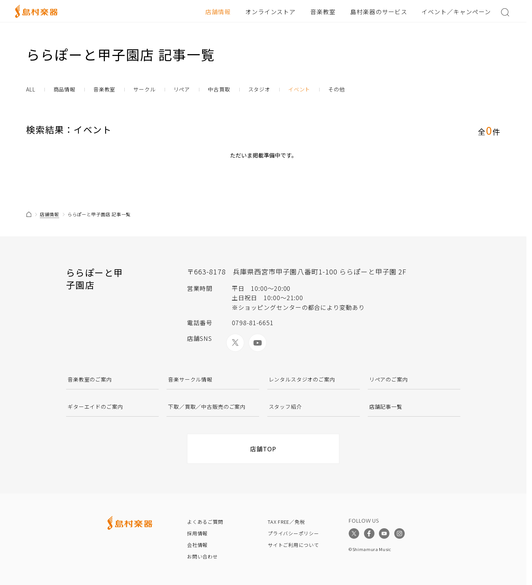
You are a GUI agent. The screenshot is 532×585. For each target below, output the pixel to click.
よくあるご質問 (205, 521)
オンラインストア (270, 11)
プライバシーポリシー (293, 533)
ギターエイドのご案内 (95, 406)
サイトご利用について (293, 544)
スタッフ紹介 (285, 406)
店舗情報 (218, 11)
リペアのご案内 (388, 379)
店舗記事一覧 (385, 406)
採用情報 (197, 533)
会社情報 (197, 544)
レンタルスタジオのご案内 (302, 379)
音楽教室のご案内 (90, 379)
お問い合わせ (202, 556)
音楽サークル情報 (190, 379)
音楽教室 (323, 11)
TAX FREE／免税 (286, 521)
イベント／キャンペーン (456, 11)
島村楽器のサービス (378, 11)
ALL (30, 89)
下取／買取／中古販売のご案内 (207, 406)
